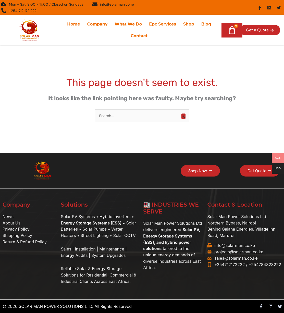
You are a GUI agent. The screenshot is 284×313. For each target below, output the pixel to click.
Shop (188, 24)
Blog (206, 24)
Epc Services (162, 24)
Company (97, 24)
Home (73, 24)
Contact (139, 35)
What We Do (128, 24)
